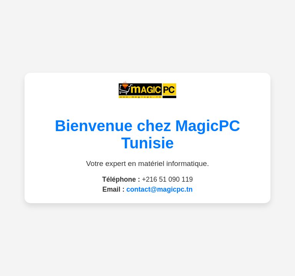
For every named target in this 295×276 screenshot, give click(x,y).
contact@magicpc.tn (159, 189)
